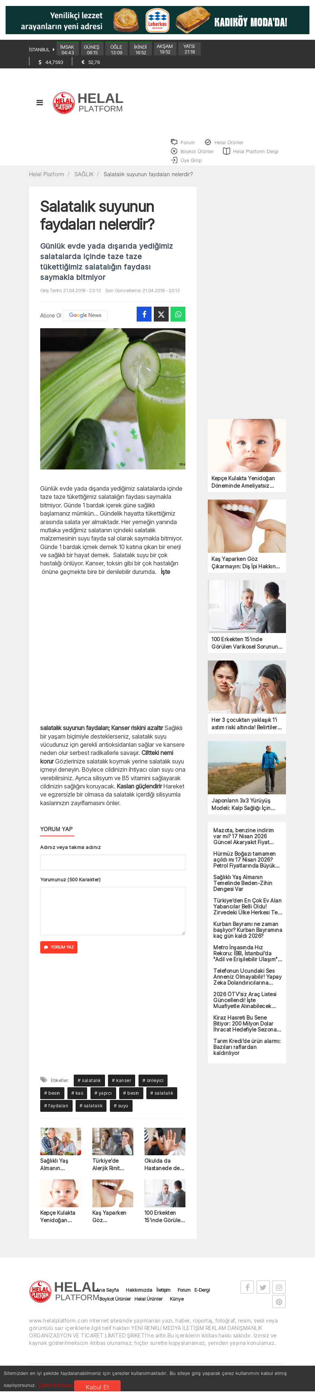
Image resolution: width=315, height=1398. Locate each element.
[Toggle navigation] (39, 108)
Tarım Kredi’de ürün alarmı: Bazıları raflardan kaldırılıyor (247, 1055)
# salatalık (89, 1088)
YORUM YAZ (59, 955)
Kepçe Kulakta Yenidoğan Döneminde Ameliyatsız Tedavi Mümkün (60, 1225)
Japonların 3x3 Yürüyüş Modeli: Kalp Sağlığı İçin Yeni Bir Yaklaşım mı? (241, 812)
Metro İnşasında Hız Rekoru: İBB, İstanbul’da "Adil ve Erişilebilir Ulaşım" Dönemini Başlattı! (245, 961)
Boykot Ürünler (115, 1307)
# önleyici (153, 1088)
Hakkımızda (139, 1298)
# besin (52, 1101)
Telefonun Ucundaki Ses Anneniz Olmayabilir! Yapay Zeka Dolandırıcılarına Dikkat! (247, 985)
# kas (77, 1101)
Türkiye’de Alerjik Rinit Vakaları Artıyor (111, 1173)
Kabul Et (97, 1387)
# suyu (121, 1113)
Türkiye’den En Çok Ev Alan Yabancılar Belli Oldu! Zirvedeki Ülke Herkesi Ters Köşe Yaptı (247, 914)
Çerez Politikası (55, 1384)
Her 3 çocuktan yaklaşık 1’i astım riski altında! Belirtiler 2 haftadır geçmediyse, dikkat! (246, 732)
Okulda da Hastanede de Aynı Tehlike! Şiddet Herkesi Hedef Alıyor (162, 1173)
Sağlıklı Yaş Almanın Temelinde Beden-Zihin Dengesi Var (55, 1173)
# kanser (121, 1088)
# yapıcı (103, 1101)
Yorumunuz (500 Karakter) (70, 887)
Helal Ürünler (148, 1307)
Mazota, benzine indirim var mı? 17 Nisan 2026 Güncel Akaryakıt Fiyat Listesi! (243, 844)
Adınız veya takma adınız (70, 855)
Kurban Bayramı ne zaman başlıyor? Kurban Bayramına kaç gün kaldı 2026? (247, 938)
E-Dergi (202, 1298)
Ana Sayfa (107, 1298)
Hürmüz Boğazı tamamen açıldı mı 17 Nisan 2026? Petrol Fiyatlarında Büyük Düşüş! (244, 867)
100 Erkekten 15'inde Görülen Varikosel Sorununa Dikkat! (164, 1225)
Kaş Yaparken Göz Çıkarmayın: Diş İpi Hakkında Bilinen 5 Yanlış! (111, 1225)
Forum (184, 1298)
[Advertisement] (112, 657)
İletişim (163, 1298)
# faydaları (56, 1113)
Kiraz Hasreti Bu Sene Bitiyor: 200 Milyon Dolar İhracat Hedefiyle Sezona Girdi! (245, 1031)
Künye (177, 1307)
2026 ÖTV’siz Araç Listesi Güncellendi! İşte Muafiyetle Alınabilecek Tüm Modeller (245, 1008)
